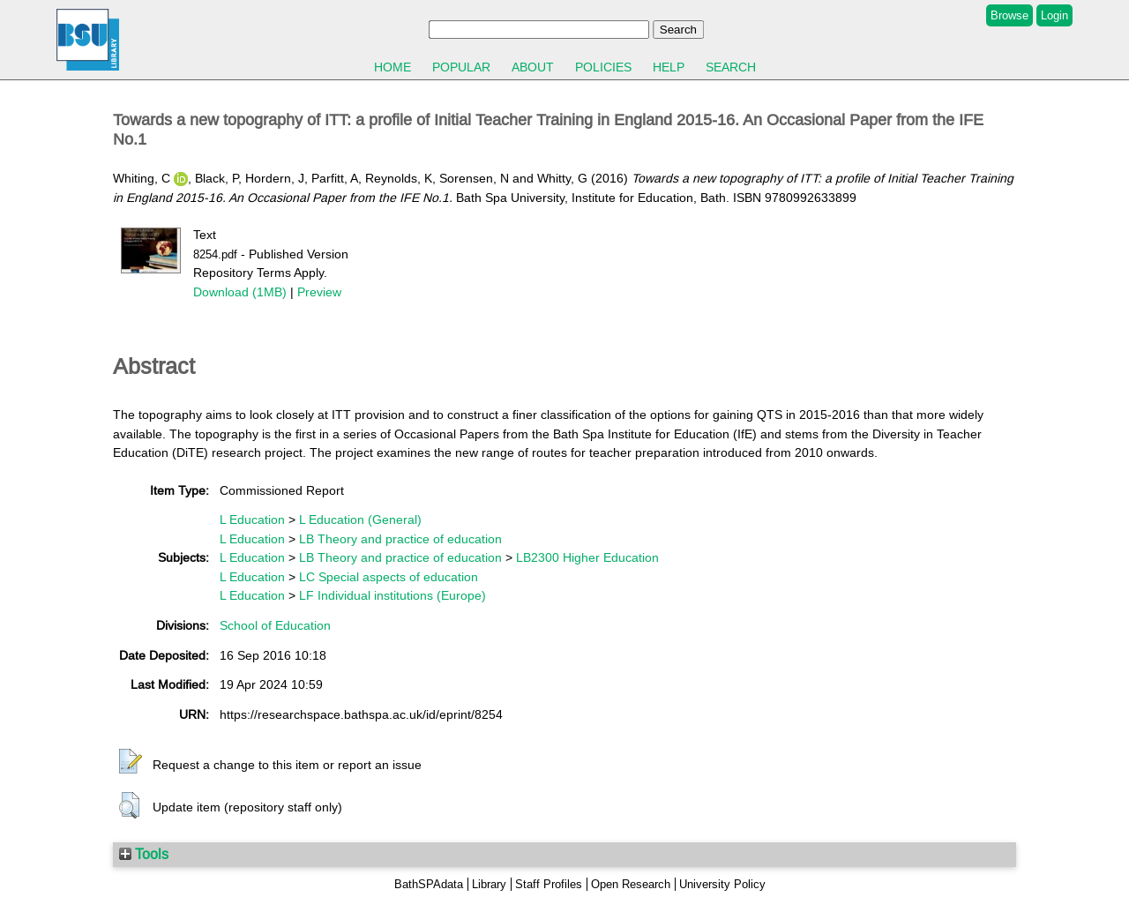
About (533, 67)
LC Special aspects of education (388, 577)
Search (731, 67)
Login (1054, 15)
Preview (319, 292)
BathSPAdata (428, 884)
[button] (130, 762)
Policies (603, 67)
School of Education (275, 625)
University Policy (722, 884)
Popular (461, 67)
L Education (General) (360, 519)
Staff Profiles (548, 884)
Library (489, 884)
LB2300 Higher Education (587, 557)
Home (392, 67)
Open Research (630, 884)
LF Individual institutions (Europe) (392, 595)
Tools (143, 854)
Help (668, 67)
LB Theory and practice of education (400, 539)
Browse (1009, 15)
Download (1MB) (240, 292)
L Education (252, 519)
